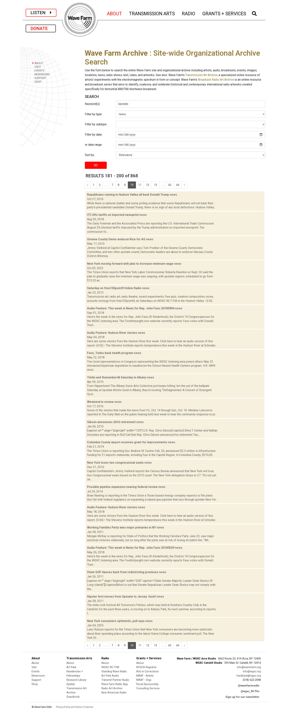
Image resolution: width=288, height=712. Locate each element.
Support (36, 680)
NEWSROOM (40, 74)
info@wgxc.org (252, 671)
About (35, 663)
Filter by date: (93, 134)
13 (155, 185)
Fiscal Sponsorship (147, 684)
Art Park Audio (110, 675)
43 (169, 185)
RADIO (189, 13)
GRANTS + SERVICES (224, 13)
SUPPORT (39, 78)
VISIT (36, 67)
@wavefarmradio (248, 685)
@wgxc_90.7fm (250, 691)
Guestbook (73, 696)
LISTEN (41, 12)
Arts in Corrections (147, 671)
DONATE (40, 28)
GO (96, 165)
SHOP (37, 81)
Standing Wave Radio (114, 671)
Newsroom (38, 675)
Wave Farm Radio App (114, 684)
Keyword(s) (92, 104)
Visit (34, 667)
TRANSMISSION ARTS (152, 13)
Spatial (70, 684)
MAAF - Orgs (143, 680)
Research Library (76, 680)
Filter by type (93, 114)
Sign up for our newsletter (242, 697)
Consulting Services (148, 688)
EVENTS (38, 70)
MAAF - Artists (145, 675)
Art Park (71, 667)
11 (139, 185)
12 (147, 185)
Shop (35, 684)
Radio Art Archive (111, 688)
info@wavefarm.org (249, 667)
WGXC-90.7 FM (110, 667)
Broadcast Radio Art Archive (216, 79)
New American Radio (114, 692)
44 (177, 185)
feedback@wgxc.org (248, 675)
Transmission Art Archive (201, 75)
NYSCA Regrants (146, 667)
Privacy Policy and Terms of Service (74, 707)
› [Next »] (184, 185)
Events (35, 671)
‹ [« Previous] (87, 185)
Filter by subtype (96, 124)
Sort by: (90, 155)
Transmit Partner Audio (115, 680)
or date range (93, 144)
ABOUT (114, 13)
